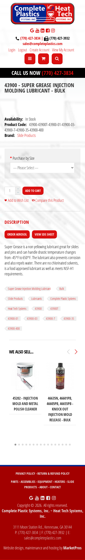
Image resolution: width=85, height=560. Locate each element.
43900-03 (32, 318)
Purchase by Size (23, 158)
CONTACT (55, 487)
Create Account (39, 50)
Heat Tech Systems (17, 308)
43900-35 (69, 318)
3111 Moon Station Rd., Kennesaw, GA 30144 (42, 527)
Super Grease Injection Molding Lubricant (29, 288)
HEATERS (60, 481)
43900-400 (14, 328)
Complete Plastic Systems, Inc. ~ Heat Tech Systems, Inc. (42, 513)
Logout (22, 50)
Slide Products (26, 135)
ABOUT (43, 487)
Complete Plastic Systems (63, 298)
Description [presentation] (17, 222)
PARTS (14, 481)
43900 (38, 308)
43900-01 (13, 318)
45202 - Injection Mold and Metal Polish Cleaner (25, 404)
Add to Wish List (18, 200)
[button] (18, 189)
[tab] (17, 222)
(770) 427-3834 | (32, 38)
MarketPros (72, 547)
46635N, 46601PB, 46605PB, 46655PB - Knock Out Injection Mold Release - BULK (60, 409)
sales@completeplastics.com (42, 43)
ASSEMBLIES (28, 481)
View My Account (63, 50)
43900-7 (50, 318)
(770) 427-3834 (57, 72)
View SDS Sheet (44, 234)
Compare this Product (49, 200)
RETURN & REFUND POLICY (53, 473)
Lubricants (36, 298)
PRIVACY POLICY (25, 473)
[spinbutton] (10, 191)
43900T (54, 308)
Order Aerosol (17, 234)
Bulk (61, 288)
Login (11, 50)
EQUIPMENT (45, 481)
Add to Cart (33, 190)
